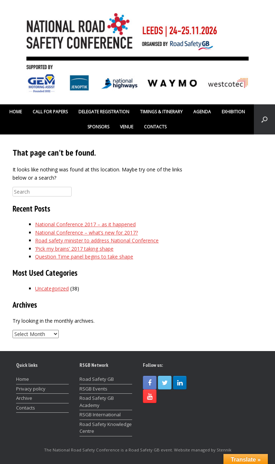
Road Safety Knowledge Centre (105, 428)
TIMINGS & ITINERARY (161, 112)
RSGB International (100, 414)
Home (22, 379)
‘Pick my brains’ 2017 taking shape (74, 248)
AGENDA (202, 112)
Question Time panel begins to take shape (84, 256)
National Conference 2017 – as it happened (85, 224)
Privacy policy (30, 388)
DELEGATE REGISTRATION (103, 112)
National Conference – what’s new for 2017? (86, 232)
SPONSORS (98, 127)
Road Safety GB (96, 379)
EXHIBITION (233, 112)
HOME (15, 112)
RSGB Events (93, 388)
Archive (24, 398)
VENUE (126, 127)
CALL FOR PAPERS (50, 112)
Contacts (25, 407)
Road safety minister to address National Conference (97, 240)
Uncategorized (52, 288)
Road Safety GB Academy (96, 401)
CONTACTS (155, 127)
